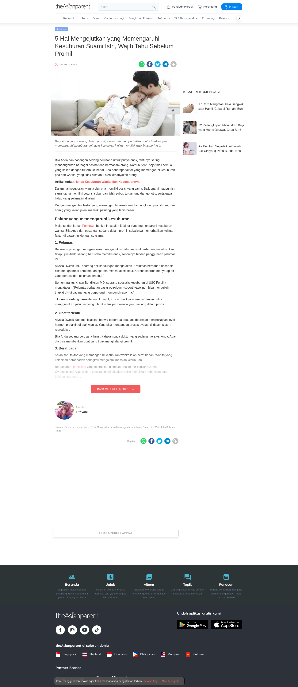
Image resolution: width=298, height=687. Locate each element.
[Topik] (187, 584)
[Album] (149, 584)
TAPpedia (164, 18)
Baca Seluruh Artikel (115, 387)
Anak (85, 18)
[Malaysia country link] (170, 653)
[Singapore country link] (66, 653)
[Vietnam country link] (195, 653)
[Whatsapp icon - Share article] (142, 63)
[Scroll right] (239, 18)
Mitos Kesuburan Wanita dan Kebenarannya (107, 180)
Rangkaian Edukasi (140, 18)
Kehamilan (70, 18)
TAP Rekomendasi (185, 18)
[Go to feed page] (73, 8)
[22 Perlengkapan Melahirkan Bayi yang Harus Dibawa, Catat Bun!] (213, 126)
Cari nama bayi (114, 18)
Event (96, 18)
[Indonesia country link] (117, 653)
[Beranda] (72, 584)
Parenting (208, 18)
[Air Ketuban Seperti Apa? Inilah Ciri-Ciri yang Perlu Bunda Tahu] (213, 147)
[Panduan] (226, 584)
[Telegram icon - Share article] (165, 63)
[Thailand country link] (91, 653)
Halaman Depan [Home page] (63, 426)
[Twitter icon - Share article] (158, 63)
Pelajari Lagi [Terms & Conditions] (150, 681)
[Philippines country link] (144, 653)
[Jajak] (111, 584)
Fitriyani (82, 410)
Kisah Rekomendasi (201, 91)
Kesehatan (226, 18)
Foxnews (88, 224)
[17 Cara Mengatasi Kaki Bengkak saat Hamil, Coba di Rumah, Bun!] (213, 105)
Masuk (231, 7)
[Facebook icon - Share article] (150, 63)
